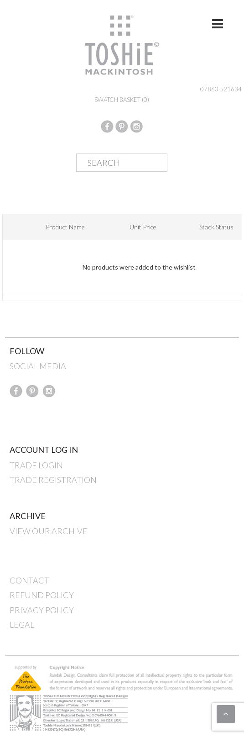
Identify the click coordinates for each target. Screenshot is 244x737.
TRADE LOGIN (36, 465)
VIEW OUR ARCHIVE (49, 531)
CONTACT (29, 580)
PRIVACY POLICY (42, 610)
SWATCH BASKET (121, 99)
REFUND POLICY (42, 595)
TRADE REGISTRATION (53, 480)
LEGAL (22, 625)
